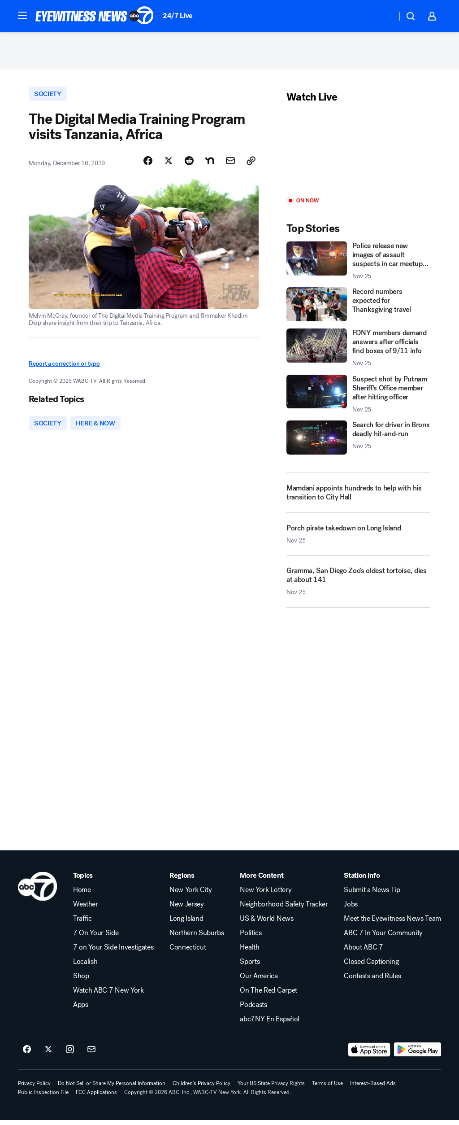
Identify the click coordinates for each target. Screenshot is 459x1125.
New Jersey (186, 909)
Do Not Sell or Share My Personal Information (111, 1088)
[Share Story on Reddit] (189, 164)
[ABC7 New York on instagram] (70, 1055)
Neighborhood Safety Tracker (284, 909)
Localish (85, 966)
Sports (250, 966)
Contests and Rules (372, 981)
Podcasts (253, 1009)
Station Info (362, 880)
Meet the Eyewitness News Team (392, 923)
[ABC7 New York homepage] (94, 16)
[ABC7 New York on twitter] (48, 1055)
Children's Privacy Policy (201, 1088)
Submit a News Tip (372, 894)
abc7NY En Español (269, 1024)
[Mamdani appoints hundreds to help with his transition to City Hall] (358, 495)
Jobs (351, 909)
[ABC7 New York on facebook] (27, 1055)
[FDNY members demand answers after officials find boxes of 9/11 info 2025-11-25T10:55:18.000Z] (358, 351)
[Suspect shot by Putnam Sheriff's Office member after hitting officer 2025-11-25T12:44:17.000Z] (358, 396)
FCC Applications (96, 1097)
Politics (250, 937)
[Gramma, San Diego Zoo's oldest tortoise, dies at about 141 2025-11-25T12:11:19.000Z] (358, 588)
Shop (81, 981)
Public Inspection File (43, 1097)
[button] (22, 15)
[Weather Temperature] (383, 16)
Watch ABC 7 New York (108, 995)
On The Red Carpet (268, 995)
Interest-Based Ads (373, 1088)
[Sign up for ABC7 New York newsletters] (91, 1055)
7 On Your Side (96, 937)
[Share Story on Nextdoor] (209, 164)
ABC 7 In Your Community (383, 937)
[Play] (358, 153)
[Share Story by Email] (230, 164)
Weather (85, 909)
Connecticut (187, 952)
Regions (182, 880)
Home (82, 894)
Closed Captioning (371, 966)
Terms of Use (327, 1088)
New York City (190, 894)
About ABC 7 (363, 952)
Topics (83, 880)
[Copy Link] (251, 164)
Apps (80, 1009)
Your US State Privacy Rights (271, 1088)
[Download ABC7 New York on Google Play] (417, 1054)
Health (249, 952)
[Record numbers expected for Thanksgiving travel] (358, 307)
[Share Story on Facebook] (148, 164)
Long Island (186, 923)
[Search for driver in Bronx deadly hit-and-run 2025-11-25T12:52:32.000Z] (358, 441)
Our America (258, 981)
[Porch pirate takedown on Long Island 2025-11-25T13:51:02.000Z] (358, 540)
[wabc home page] (37, 891)
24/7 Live (178, 15)
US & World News (266, 923)
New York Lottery (265, 894)
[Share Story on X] (168, 164)
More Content (261, 880)
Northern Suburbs (196, 937)
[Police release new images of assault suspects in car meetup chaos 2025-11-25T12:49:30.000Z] (358, 264)
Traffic (82, 923)
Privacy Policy (34, 1088)
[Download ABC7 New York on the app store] (369, 1054)
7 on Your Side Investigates (113, 952)
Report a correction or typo (64, 367)
